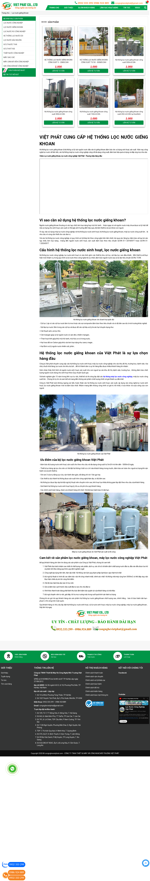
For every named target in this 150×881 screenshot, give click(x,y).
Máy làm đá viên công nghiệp (16, 62)
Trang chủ (54, 8)
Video (137, 8)
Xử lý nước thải (10, 44)
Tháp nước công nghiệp (13, 53)
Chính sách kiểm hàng (93, 691)
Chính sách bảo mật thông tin (96, 695)
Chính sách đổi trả (92, 688)
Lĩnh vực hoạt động (109, 8)
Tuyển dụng (5, 676)
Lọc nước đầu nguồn (12, 40)
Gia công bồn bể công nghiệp (16, 66)
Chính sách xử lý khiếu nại (95, 680)
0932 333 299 (85, 3)
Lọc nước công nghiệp (13, 23)
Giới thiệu (68, 8)
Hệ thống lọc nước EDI (13, 36)
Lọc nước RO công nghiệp (14, 31)
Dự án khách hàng (86, 8)
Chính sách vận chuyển (94, 676)
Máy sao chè (9, 57)
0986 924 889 (101, 3)
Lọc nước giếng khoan (13, 27)
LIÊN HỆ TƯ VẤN (58, 71)
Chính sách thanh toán (94, 673)
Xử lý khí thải (9, 49)
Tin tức (126, 8)
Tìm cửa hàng (6, 684)
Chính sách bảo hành (93, 684)
